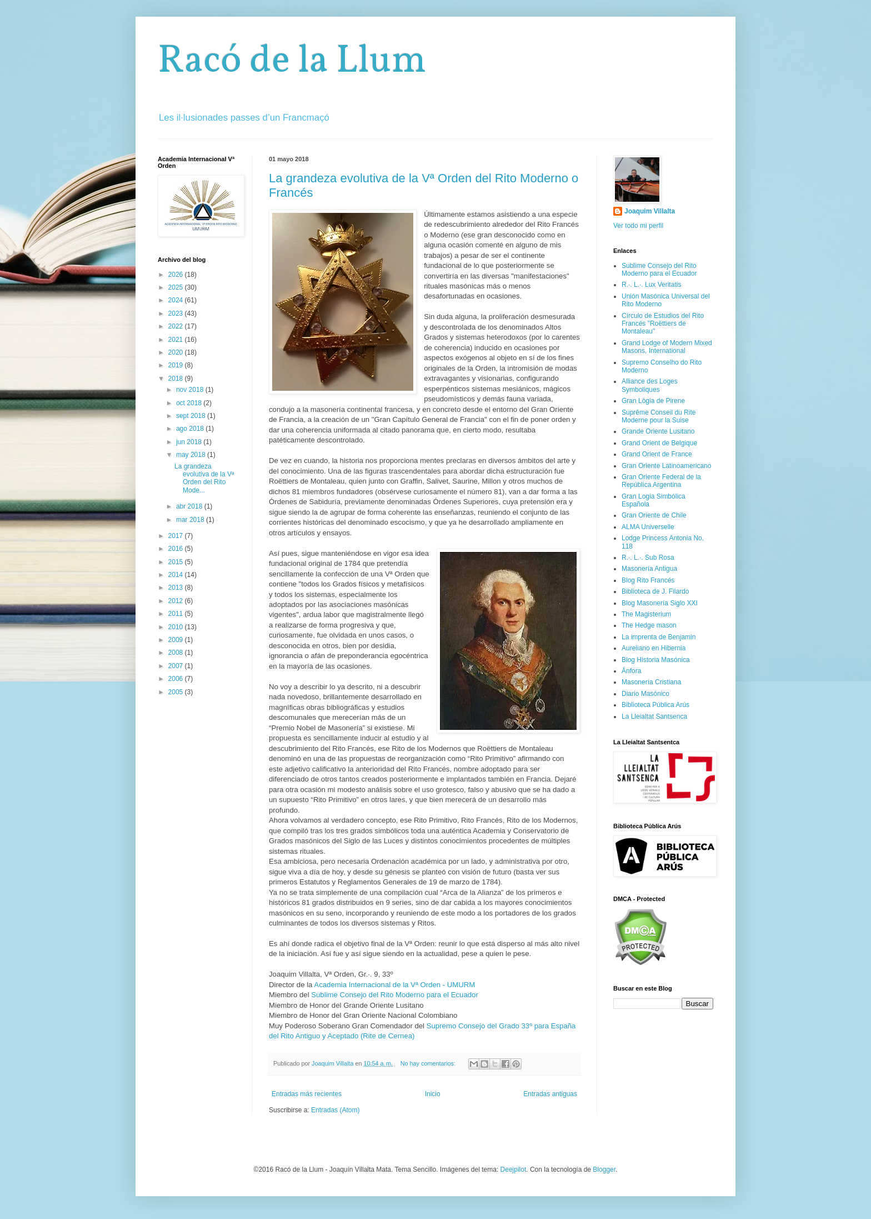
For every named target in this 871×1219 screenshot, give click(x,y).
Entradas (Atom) (335, 1110)
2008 (176, 652)
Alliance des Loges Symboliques (650, 385)
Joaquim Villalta (649, 211)
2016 (176, 549)
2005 (176, 692)
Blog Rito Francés (648, 580)
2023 (176, 313)
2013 (176, 587)
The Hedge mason (649, 625)
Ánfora (631, 671)
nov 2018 (191, 390)
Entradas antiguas (550, 1094)
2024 (176, 300)
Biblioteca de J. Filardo (655, 591)
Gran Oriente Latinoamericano (666, 466)
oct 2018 (189, 403)
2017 (176, 536)
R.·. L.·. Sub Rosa (648, 557)
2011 (176, 614)
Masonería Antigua (649, 569)
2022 (176, 326)
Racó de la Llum (292, 61)
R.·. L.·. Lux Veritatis (651, 284)
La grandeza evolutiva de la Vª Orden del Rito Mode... (204, 478)
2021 (176, 340)
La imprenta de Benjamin (658, 637)
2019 (176, 365)
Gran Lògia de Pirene (653, 401)
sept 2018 (191, 416)
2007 (176, 666)
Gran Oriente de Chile (654, 515)
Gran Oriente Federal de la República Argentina (661, 481)
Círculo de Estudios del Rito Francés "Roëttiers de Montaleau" (663, 324)
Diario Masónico (645, 694)
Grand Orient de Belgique (659, 443)
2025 (176, 287)
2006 (176, 679)
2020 (176, 352)
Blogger (604, 1169)
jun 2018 (189, 442)
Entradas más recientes (307, 1094)
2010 (176, 627)
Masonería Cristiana (651, 682)
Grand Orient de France (657, 454)
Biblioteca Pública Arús (655, 705)
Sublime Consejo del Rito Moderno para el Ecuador (394, 995)
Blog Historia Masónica (656, 660)
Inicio (432, 1094)
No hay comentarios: (429, 1063)
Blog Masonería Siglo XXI (660, 603)
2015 (176, 562)
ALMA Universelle (648, 527)
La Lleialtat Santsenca (654, 716)
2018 (176, 378)
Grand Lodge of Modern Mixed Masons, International (667, 347)
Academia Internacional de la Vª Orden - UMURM (394, 985)
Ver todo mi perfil (638, 226)
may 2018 (191, 455)
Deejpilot (513, 1169)
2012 (176, 601)
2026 (176, 274)
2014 (176, 575)
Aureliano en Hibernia (653, 648)
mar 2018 (191, 520)
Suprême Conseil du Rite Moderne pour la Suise (658, 416)
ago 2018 (191, 428)
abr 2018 (190, 506)
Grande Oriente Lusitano (658, 431)
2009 (176, 640)
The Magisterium (646, 614)
